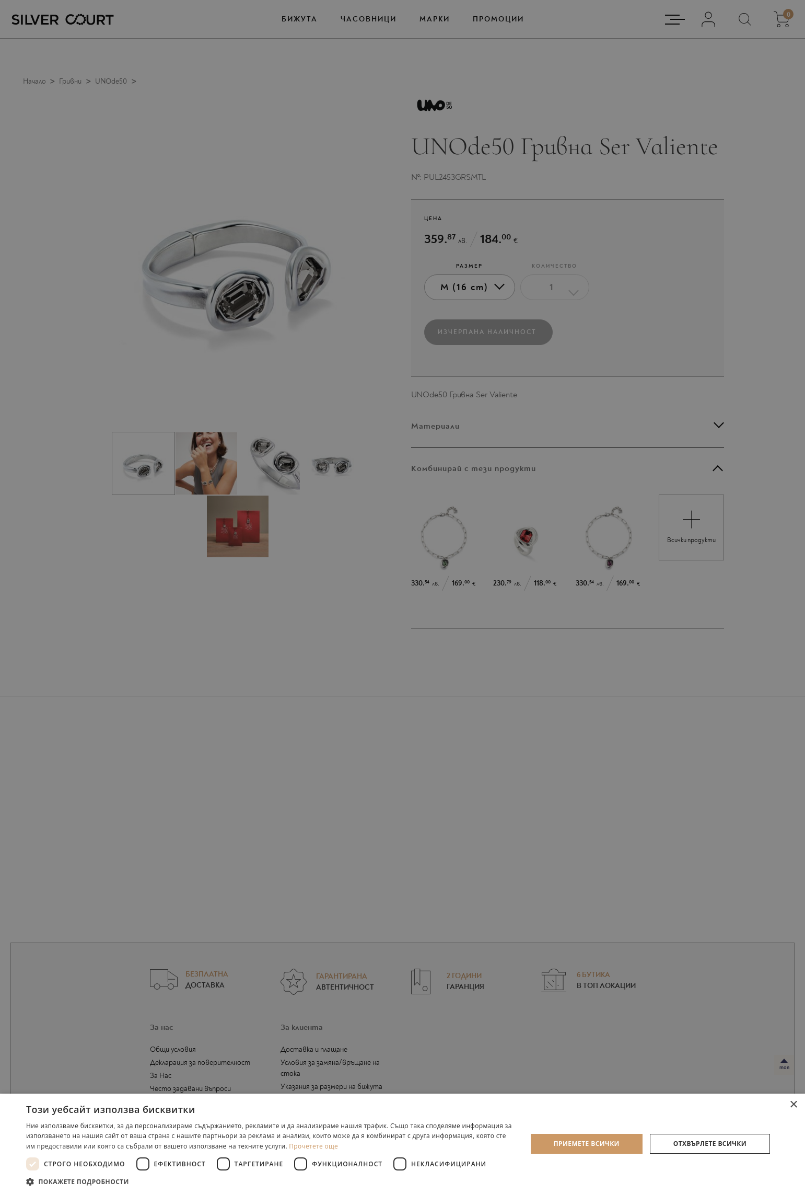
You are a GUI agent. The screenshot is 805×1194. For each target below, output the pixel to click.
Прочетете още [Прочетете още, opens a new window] (313, 1146)
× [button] (793, 1105)
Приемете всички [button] (587, 1143)
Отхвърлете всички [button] (709, 1143)
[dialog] (402, 597)
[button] (269, 1181)
